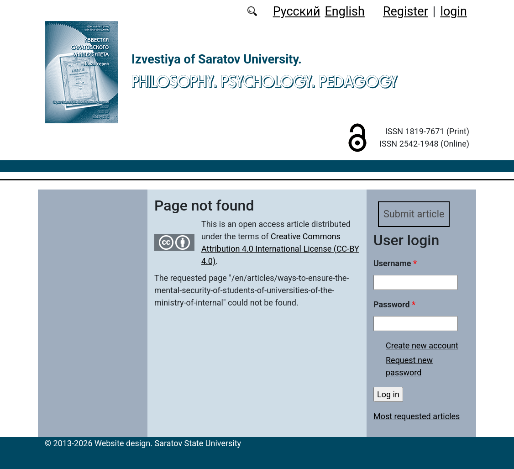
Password (394, 304)
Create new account (422, 345)
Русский (296, 11)
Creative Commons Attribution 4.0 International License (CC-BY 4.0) (280, 249)
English (345, 11)
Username (395, 263)
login (453, 11)
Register (405, 11)
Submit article (413, 214)
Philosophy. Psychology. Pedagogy (264, 81)
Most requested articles (416, 416)
